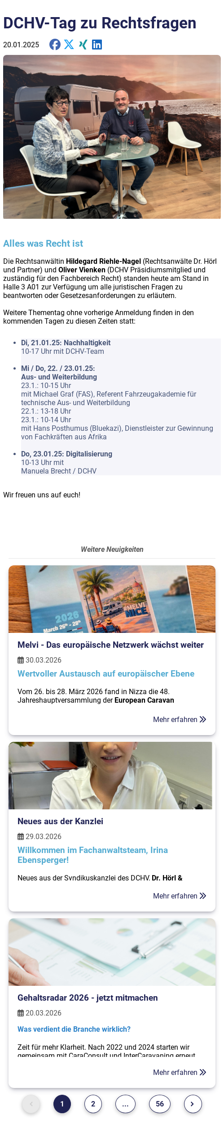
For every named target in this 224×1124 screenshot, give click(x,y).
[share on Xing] (83, 44)
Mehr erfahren (179, 719)
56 (160, 1104)
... (125, 1104)
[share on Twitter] (97, 44)
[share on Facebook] (55, 44)
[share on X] (69, 44)
